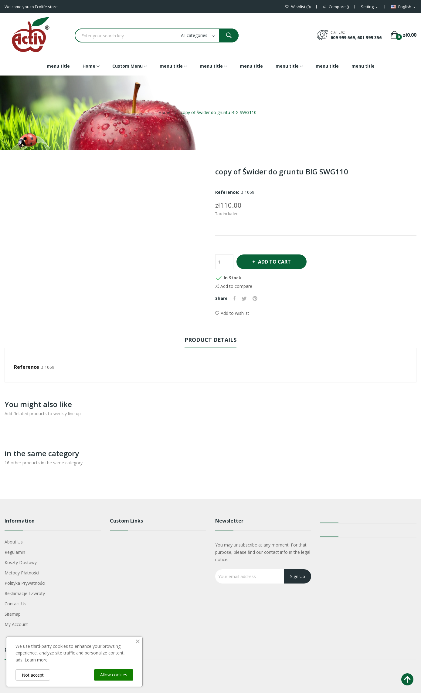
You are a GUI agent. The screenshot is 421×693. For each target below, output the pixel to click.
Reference (26, 367)
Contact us (15, 604)
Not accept (33, 675)
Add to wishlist (232, 313)
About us (14, 542)
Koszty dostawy (21, 562)
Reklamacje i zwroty (25, 593)
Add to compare (233, 286)
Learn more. (37, 660)
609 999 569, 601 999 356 (356, 37)
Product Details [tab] (210, 339)
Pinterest (255, 298)
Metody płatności (22, 573)
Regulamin (15, 552)
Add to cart (275, 261)
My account (16, 624)
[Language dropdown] (403, 7)
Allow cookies (113, 675)
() (298, 7)
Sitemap (13, 614)
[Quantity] (224, 261)
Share (235, 298)
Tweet (244, 298)
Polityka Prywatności (25, 583)
